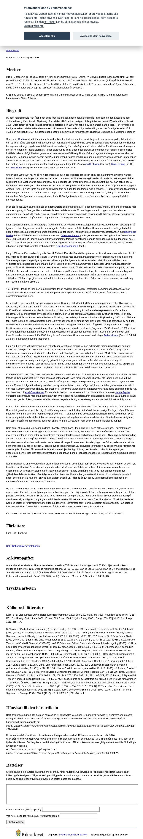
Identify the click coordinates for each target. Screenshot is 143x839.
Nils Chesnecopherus (67, 246)
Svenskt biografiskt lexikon (73, 834)
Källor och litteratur (25, 607)
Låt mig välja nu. (34, 26)
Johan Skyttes (122, 392)
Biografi (13, 110)
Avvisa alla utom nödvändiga (96, 36)
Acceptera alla (47, 36)
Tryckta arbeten (21, 588)
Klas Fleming (118, 164)
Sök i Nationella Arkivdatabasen (23, 546)
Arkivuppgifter (20, 558)
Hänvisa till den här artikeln (32, 707)
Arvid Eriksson (92, 164)
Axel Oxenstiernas (35, 392)
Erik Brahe (16, 167)
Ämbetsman (12, 50)
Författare (15, 525)
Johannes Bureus (70, 235)
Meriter (13, 69)
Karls (21, 139)
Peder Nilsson (111, 335)
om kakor (49, 21)
